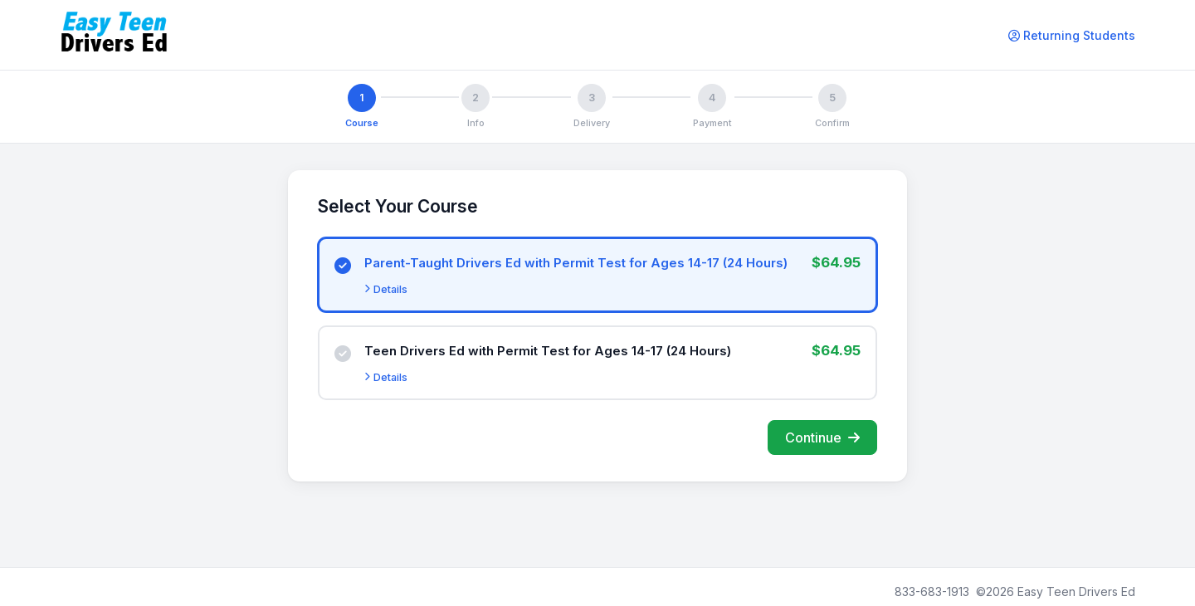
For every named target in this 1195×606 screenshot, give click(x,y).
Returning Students (1071, 35)
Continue (822, 437)
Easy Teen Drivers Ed (1076, 591)
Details (385, 289)
